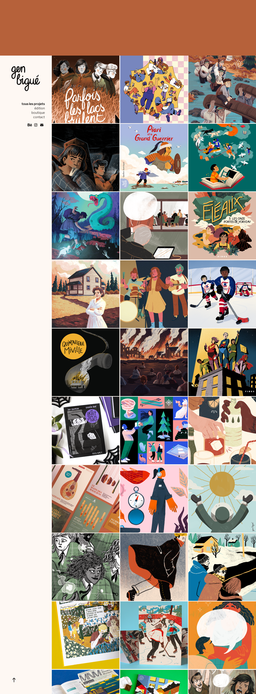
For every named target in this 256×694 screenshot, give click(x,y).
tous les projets (33, 103)
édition (39, 108)
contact (39, 116)
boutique (38, 112)
